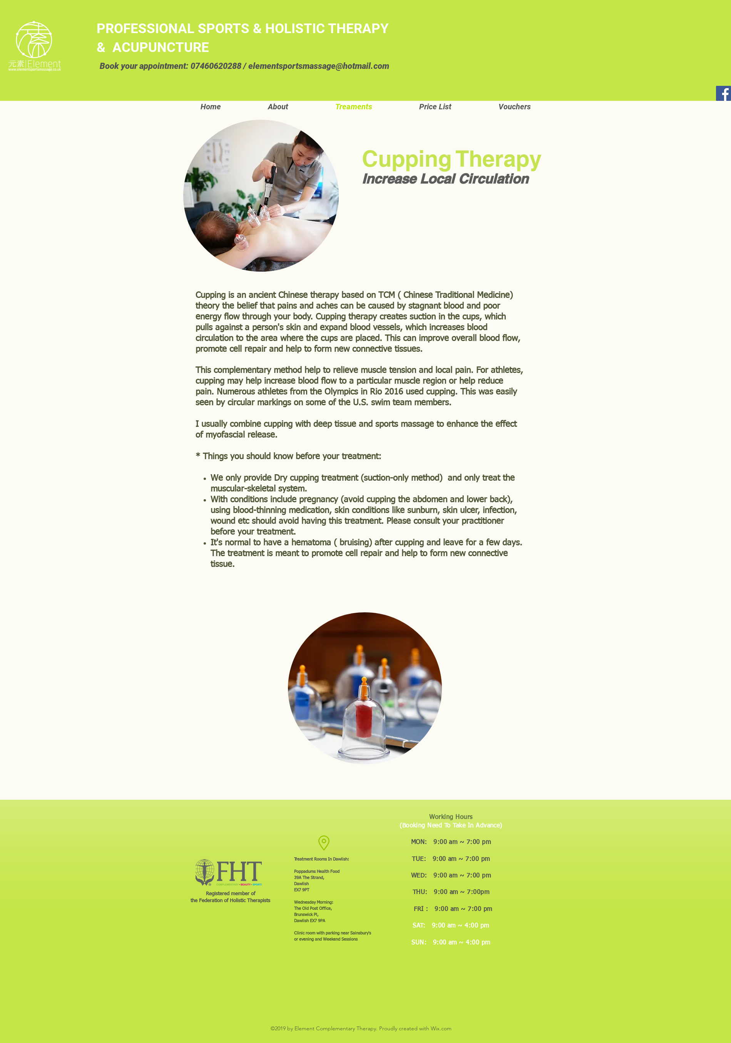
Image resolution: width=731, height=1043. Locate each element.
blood (360, 328)
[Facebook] (723, 93)
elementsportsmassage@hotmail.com (318, 66)
